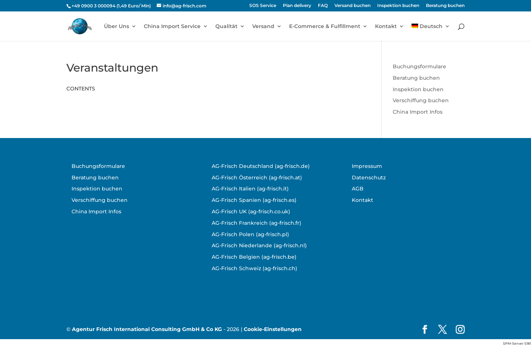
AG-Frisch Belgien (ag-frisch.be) (254, 257)
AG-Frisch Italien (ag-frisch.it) (250, 188)
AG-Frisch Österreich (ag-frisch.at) (257, 177)
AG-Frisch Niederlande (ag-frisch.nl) (259, 245)
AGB (358, 188)
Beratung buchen (445, 5)
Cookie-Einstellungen (273, 329)
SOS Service (262, 5)
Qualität (226, 27)
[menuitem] (431, 32)
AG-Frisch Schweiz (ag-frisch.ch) (254, 268)
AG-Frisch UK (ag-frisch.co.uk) (251, 211)
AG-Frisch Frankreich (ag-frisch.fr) (256, 223)
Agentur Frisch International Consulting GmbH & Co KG (147, 329)
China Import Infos (417, 111)
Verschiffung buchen (421, 100)
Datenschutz (369, 177)
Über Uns (116, 27)
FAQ (323, 5)
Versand (263, 27)
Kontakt (386, 27)
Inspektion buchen (398, 5)
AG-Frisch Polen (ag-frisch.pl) (250, 234)
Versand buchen (352, 5)
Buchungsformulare (419, 66)
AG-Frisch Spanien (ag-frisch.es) (254, 200)
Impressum (367, 166)
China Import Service (172, 27)
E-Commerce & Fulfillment (324, 27)
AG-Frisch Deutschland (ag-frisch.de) (261, 166)
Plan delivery (297, 5)
